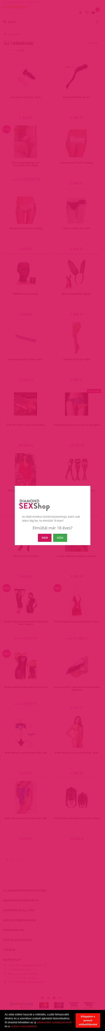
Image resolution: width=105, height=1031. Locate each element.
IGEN (60, 538)
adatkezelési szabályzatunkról (54, 1022)
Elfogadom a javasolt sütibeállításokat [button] (88, 1020)
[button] (38, 1026)
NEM (45, 538)
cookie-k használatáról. (23, 1026)
